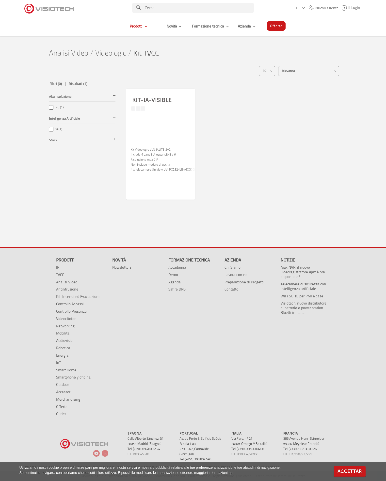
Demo (173, 274)
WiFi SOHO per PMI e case (302, 296)
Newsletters (121, 267)
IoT (58, 362)
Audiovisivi (64, 340)
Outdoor (62, 384)
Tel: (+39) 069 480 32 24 (144, 449)
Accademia (177, 267)
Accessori (63, 392)
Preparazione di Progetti (244, 282)
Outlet (61, 413)
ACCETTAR (350, 471)
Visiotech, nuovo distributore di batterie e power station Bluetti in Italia (303, 308)
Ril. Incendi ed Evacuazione (78, 296)
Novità (119, 260)
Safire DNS (177, 289)
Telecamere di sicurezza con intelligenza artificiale (303, 286)
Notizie (288, 260)
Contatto (231, 289)
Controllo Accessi (70, 304)
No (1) (59, 107)
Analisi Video (68, 53)
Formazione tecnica (189, 260)
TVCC (60, 274)
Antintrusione (67, 289)
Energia (62, 355)
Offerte (61, 406)
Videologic (110, 53)
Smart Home (66, 370)
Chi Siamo (233, 267)
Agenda (174, 282)
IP (57, 267)
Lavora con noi (236, 274)
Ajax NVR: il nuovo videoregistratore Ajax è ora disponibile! (303, 272)
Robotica (63, 348)
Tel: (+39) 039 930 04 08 (247, 449)
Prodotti (65, 260)
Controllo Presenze (71, 311)
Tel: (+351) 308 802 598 (195, 459)
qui (231, 473)
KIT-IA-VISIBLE (152, 100)
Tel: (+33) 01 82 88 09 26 (300, 449)
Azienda (233, 260)
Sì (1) (58, 129)
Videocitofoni (67, 318)
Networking (65, 326)
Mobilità (62, 333)
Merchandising (68, 399)
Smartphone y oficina (73, 377)
